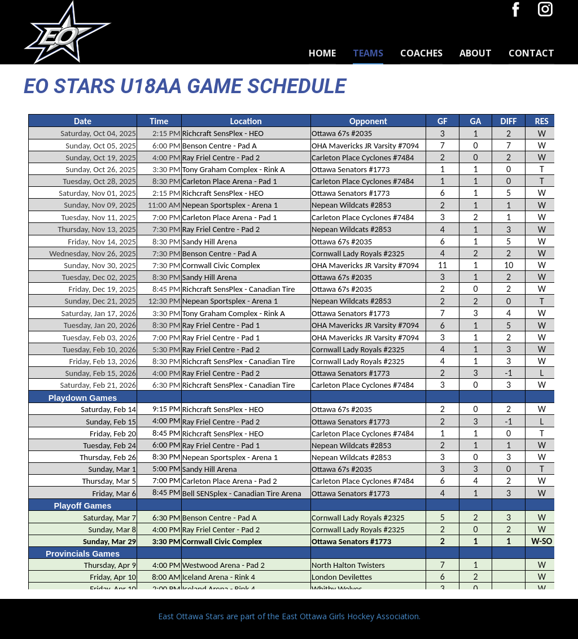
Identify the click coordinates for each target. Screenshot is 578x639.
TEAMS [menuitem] (368, 53)
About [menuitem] (475, 53)
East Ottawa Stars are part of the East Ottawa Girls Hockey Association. (289, 616)
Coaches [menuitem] (421, 53)
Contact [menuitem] (531, 53)
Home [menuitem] (322, 53)
